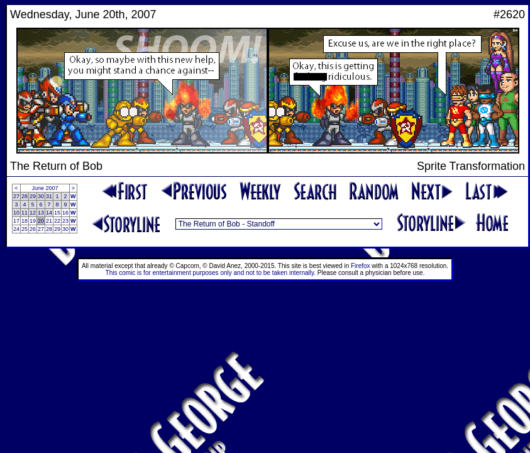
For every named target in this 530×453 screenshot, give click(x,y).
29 (33, 196)
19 (33, 221)
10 (16, 213)
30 (41, 196)
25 (24, 229)
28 (24, 196)
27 (16, 196)
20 (41, 221)
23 (65, 221)
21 (49, 221)
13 (41, 213)
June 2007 (45, 188)
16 (65, 213)
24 (16, 229)
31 (49, 196)
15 (57, 213)
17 (16, 221)
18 (24, 221)
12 (33, 213)
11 (24, 213)
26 (33, 229)
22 (57, 221)
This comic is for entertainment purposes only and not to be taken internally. (211, 272)
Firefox (360, 265)
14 (49, 213)
